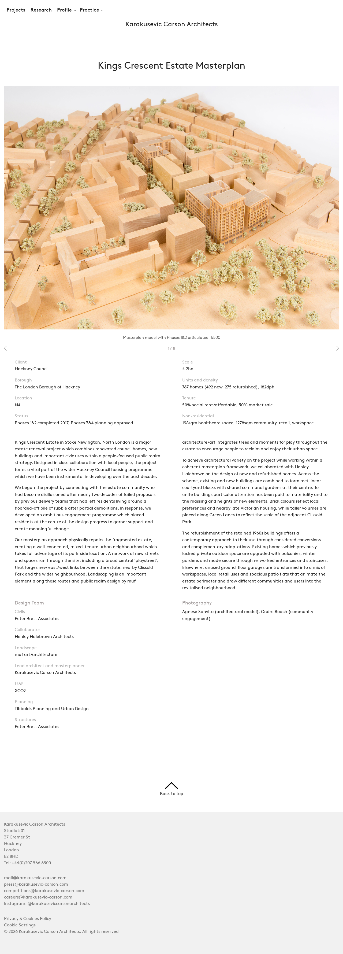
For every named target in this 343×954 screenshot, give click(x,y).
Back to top (171, 789)
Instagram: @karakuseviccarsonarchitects (47, 904)
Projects (16, 10)
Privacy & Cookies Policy (27, 919)
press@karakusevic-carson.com (36, 884)
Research (41, 10)
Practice (89, 10)
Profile (64, 10)
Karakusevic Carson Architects (171, 24)
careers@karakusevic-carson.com (38, 897)
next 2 (337, 348)
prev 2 (5, 348)
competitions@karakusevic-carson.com (44, 891)
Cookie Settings (20, 925)
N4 (17, 405)
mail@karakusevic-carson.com (35, 878)
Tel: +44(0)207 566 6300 (27, 863)
